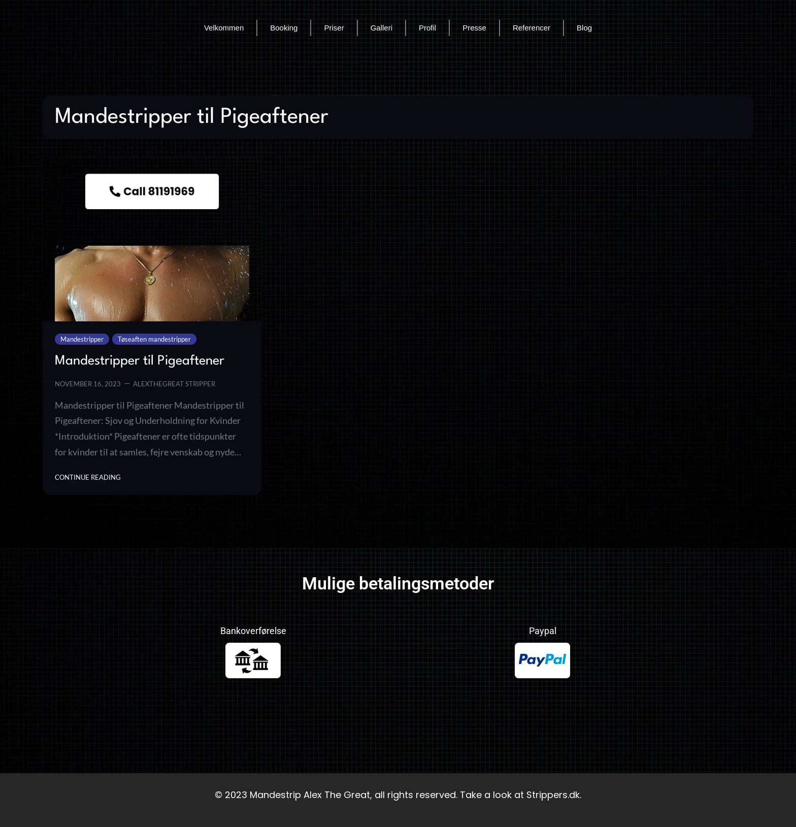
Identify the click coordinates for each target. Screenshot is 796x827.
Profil (427, 27)
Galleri (381, 27)
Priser (334, 27)
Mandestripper (82, 339)
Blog (584, 27)
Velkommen (224, 27)
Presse (474, 27)
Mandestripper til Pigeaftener (139, 361)
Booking (283, 27)
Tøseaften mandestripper (154, 339)
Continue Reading (88, 476)
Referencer (531, 27)
